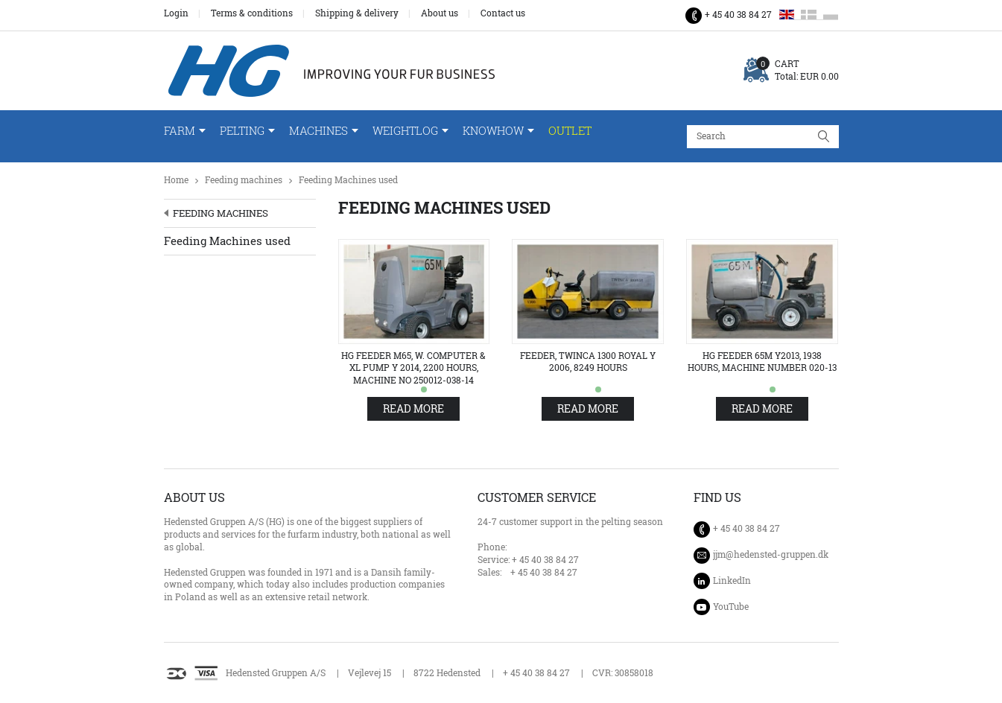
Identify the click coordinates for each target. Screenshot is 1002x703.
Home (176, 180)
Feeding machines (243, 180)
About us (439, 13)
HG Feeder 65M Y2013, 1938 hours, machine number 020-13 (762, 362)
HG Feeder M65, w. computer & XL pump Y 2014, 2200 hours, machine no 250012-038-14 (413, 368)
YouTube (731, 606)
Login (176, 13)
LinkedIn (732, 580)
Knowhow (493, 131)
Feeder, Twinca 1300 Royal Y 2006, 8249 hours (588, 362)
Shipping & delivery (357, 13)
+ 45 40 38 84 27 (738, 14)
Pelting (242, 131)
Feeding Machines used (348, 180)
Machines (318, 131)
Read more (413, 408)
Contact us (503, 13)
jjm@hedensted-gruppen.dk (770, 555)
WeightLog (405, 131)
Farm (179, 131)
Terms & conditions (252, 13)
